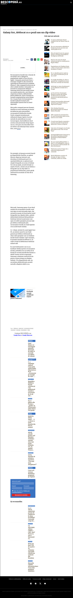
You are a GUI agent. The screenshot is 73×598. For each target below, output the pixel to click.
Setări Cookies (60, 577)
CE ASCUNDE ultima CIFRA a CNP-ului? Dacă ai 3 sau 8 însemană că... (31, 530)
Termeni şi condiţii (36, 577)
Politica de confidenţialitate (16, 577)
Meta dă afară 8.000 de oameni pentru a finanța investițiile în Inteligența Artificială (59, 54)
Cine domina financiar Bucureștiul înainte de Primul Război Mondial (59, 109)
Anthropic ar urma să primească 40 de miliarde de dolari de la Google (60, 88)
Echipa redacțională (46, 577)
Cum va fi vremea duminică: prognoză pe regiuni (31, 472)
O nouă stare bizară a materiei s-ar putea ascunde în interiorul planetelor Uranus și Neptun (60, 123)
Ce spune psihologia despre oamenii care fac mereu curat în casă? (60, 41)
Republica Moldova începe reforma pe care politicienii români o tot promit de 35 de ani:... (31, 387)
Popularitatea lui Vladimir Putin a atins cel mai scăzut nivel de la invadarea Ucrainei (60, 68)
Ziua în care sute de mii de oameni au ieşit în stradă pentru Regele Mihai (60, 61)
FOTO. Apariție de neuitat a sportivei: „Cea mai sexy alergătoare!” (32, 458)
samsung (18, 328)
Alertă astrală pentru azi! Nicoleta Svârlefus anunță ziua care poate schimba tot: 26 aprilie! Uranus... (31, 439)
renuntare (13, 328)
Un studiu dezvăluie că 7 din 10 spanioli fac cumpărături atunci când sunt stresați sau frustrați (60, 81)
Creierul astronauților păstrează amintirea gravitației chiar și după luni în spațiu (60, 103)
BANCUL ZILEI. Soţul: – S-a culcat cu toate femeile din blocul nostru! (31, 419)
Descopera (5, 59)
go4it (33, 126)
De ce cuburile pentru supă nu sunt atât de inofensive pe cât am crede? (60, 74)
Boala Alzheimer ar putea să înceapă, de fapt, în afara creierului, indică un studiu (59, 157)
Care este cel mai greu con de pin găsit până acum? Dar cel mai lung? (60, 129)
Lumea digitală (10, 29)
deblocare (15, 326)
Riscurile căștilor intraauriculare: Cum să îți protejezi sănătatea (33, 565)
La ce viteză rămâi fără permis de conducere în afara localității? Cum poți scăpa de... (31, 512)
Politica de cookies (27, 577)
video (28, 328)
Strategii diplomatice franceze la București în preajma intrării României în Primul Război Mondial (60, 137)
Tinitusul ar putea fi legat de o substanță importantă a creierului (60, 149)
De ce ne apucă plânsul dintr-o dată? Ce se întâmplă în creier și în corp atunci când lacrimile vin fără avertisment (60, 144)
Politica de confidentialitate (20, 489)
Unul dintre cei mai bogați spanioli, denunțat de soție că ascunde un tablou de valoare (31, 348)
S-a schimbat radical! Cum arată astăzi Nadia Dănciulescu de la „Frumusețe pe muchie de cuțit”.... (32, 367)
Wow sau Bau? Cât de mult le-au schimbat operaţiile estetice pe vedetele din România (31, 549)
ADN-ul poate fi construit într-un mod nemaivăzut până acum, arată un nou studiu (60, 116)
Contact (54, 577)
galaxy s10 (20, 326)
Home (4, 29)
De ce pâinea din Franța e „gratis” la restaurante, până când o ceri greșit (32, 403)
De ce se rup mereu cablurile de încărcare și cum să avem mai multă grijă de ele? (59, 48)
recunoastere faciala (28, 326)
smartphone (23, 328)
